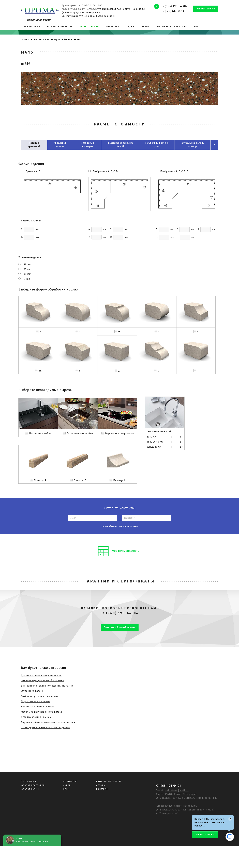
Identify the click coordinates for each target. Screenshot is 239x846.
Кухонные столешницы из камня (41, 675)
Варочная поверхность (119, 433)
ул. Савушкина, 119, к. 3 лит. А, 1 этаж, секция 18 (88, 16)
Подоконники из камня (35, 701)
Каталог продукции (33, 785)
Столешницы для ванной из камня (42, 680)
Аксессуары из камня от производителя (45, 727)
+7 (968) (174, 6)
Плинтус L (119, 480)
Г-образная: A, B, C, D (105, 171)
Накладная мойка (40, 433)
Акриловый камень (63, 39)
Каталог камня (41, 39)
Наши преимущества (108, 781)
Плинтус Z (80, 480)
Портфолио (70, 781)
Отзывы (101, 785)
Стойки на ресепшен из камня (39, 696)
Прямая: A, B (32, 171)
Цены (66, 789)
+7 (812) (173, 11)
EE (40, 370)
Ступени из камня (32, 690)
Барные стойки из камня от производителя (48, 722)
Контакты (102, 789)
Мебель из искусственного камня (41, 711)
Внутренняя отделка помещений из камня (47, 685)
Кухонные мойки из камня (37, 706)
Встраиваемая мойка (80, 433)
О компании (28, 781)
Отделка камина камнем (36, 717)
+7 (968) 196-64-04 (119, 613)
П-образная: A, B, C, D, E (174, 171)
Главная (25, 39)
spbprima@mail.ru (177, 790)
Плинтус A (40, 480)
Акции (67, 785)
